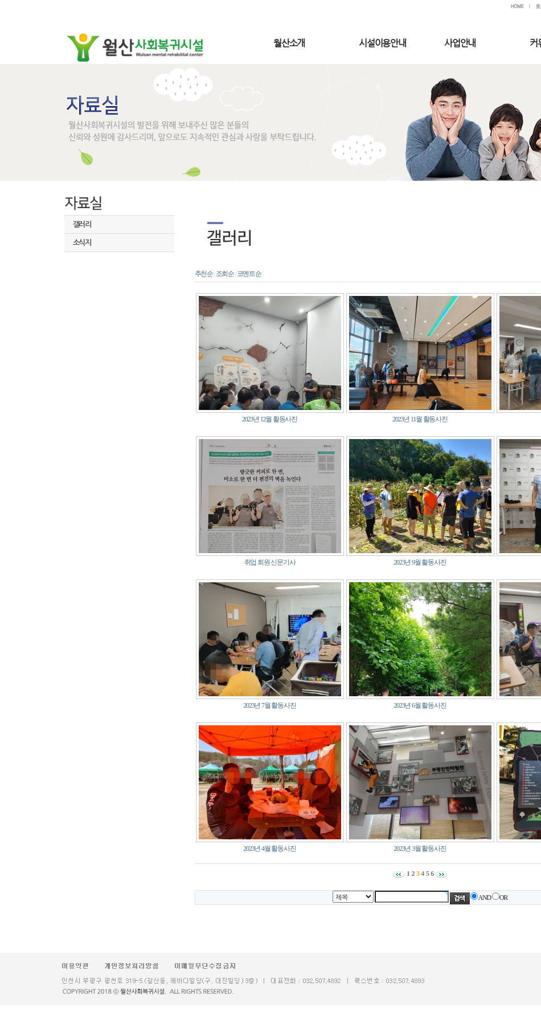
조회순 (225, 274)
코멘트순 (249, 274)
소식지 (82, 242)
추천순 (204, 274)
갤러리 (82, 224)
